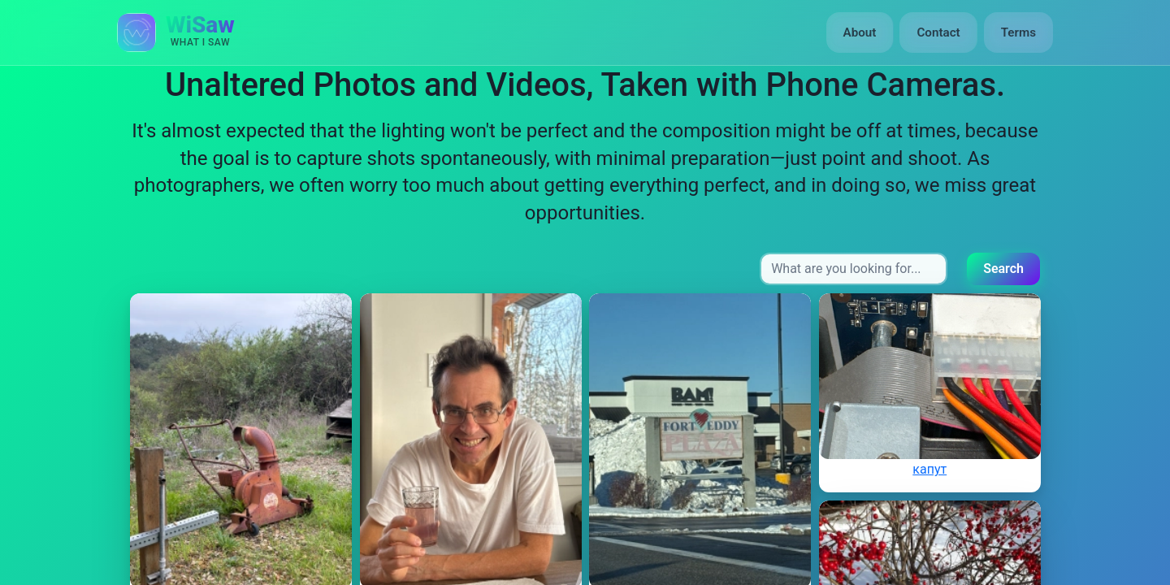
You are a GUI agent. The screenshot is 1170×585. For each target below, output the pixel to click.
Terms (1018, 32)
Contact (938, 32)
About (860, 32)
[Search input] (853, 269)
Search (1003, 268)
